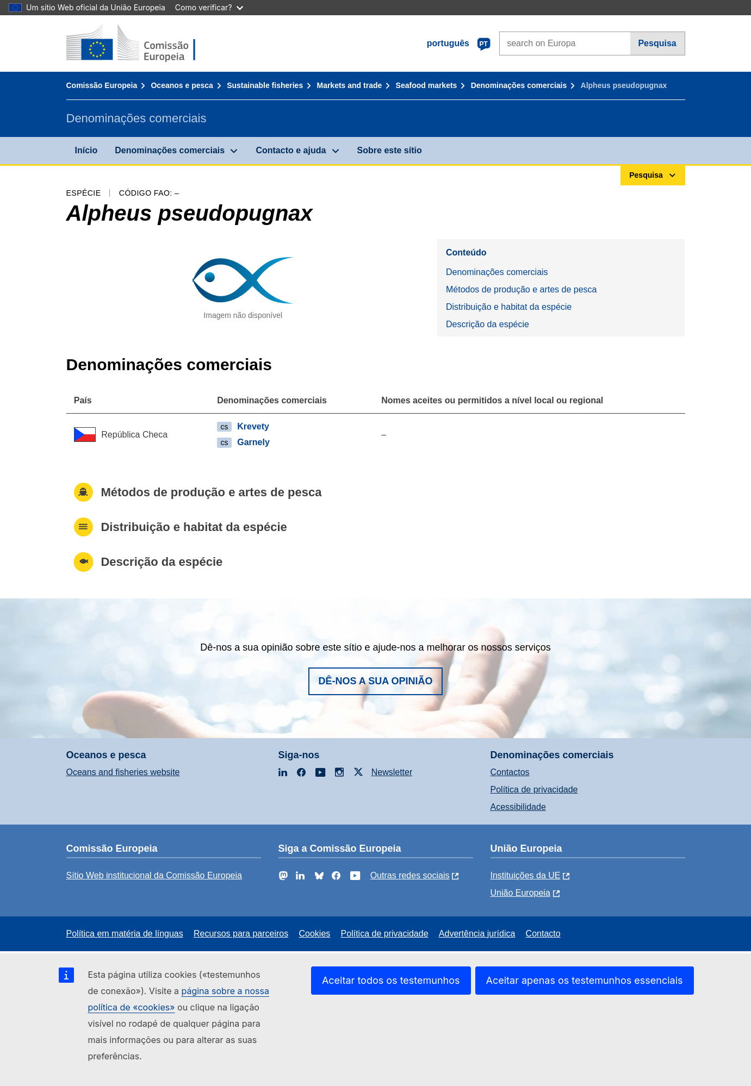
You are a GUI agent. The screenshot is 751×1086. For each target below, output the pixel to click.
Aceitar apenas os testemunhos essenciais (584, 980)
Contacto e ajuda (291, 150)
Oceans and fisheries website (123, 772)
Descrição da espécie (487, 324)
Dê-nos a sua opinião (375, 681)
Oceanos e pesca (182, 85)
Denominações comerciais (519, 85)
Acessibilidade (518, 807)
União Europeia (520, 892)
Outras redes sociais (410, 875)
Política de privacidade (534, 789)
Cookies (315, 933)
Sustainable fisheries (265, 85)
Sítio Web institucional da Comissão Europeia (154, 875)
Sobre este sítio (389, 150)
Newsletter (392, 772)
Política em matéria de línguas (124, 933)
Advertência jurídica (477, 933)
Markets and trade (349, 85)
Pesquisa (657, 43)
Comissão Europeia (102, 85)
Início (86, 150)
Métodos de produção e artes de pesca (521, 289)
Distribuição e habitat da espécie (509, 306)
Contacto (543, 933)
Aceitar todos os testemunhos (391, 980)
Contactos (510, 772)
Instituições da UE (526, 875)
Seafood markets (426, 85)
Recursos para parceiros (241, 933)
